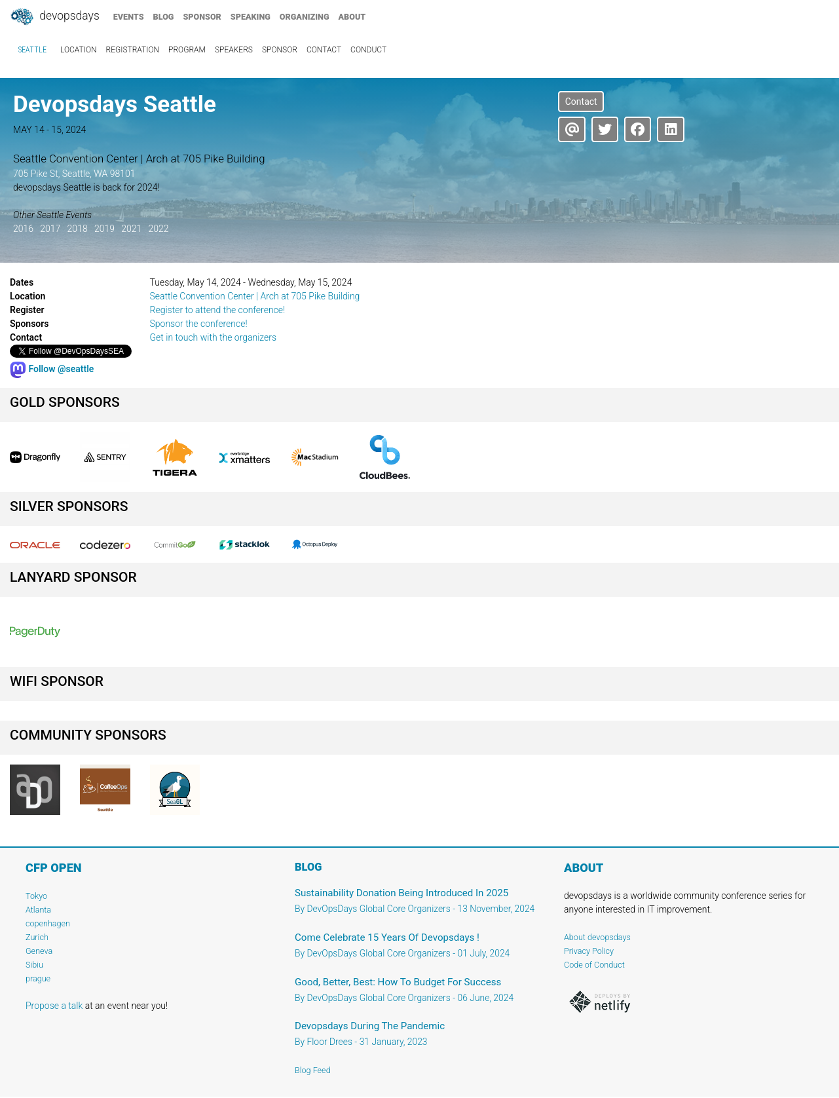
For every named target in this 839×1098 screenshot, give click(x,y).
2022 (158, 228)
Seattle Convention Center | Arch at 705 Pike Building (255, 296)
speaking (250, 17)
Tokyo (36, 896)
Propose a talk (54, 1005)
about (352, 17)
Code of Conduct (594, 965)
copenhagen (48, 923)
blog (163, 17)
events (128, 17)
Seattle (32, 49)
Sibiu (34, 965)
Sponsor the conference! (199, 323)
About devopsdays (597, 937)
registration (133, 49)
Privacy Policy (589, 951)
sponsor (202, 17)
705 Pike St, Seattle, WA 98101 (74, 173)
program (187, 49)
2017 (50, 228)
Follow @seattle (52, 369)
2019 (104, 228)
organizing (304, 17)
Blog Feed (313, 1070)
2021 (131, 228)
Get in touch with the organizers (213, 337)
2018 (77, 228)
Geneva (39, 951)
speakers (234, 49)
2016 (23, 228)
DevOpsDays (54, 17)
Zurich (37, 937)
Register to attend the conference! (218, 310)
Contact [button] (581, 101)
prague (38, 978)
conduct (368, 49)
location (78, 49)
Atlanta (38, 910)
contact (324, 49)
